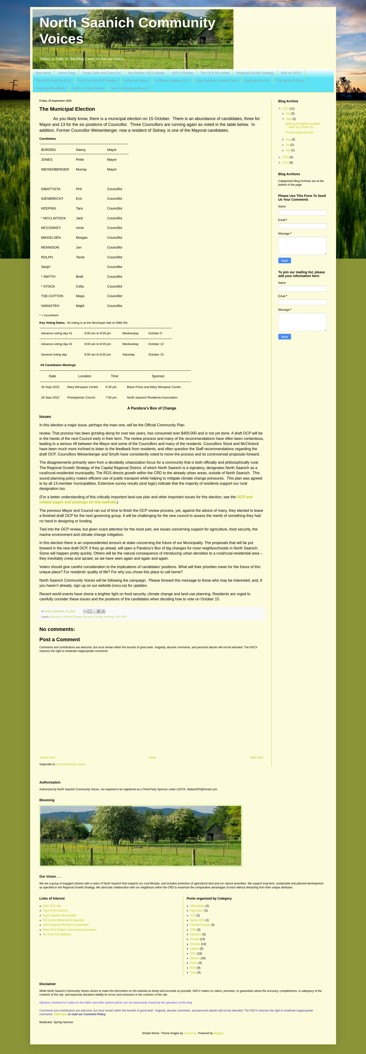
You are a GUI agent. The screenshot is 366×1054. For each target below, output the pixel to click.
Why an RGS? (291, 73)
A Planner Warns (136, 80)
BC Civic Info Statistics (57, 934)
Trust (193, 972)
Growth (99, 616)
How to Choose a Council (129, 88)
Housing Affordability (51, 88)
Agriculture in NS (257, 80)
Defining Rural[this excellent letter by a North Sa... (302, 125)
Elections (88, 616)
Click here (60, 1014)
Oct (288, 113)
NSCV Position (183, 73)
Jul (288, 144)
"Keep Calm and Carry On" (102, 73)
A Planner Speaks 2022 (172, 80)
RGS (124, 616)
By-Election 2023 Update (147, 73)
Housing (108, 616)
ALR (193, 915)
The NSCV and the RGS (54, 80)
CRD (193, 929)
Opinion (195, 958)
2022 (286, 108)
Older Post (256, 757)
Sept (289, 119)
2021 (286, 157)
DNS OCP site (52, 906)
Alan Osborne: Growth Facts (217, 80)
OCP (117, 616)
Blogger (218, 1033)
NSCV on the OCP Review (97, 80)
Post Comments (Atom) (71, 764)
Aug (289, 139)
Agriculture (56, 616)
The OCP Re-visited (214, 73)
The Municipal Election (299, 132)
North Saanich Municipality (59, 915)
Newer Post (48, 757)
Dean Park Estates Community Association (69, 929)
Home (152, 757)
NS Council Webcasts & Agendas (63, 920)
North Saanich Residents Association (66, 924)
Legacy (194, 948)
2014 (286, 162)
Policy (194, 963)
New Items (43, 73)
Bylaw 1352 (197, 920)
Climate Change (72, 616)
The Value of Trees (290, 80)
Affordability (197, 906)
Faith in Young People (88, 88)
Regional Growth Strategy (255, 73)
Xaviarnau (190, 1033)
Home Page (66, 73)
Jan (288, 150)
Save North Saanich (55, 910)
